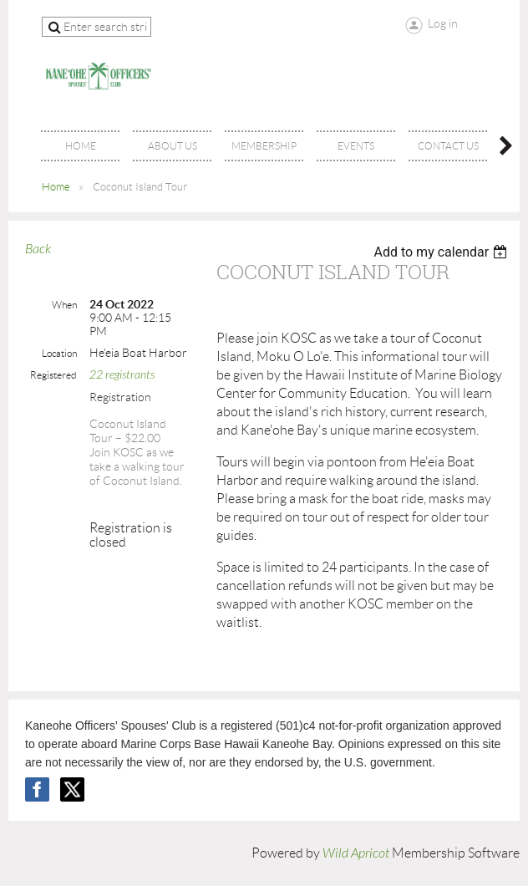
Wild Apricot (355, 853)
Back (38, 249)
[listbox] (442, 252)
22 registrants (122, 375)
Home (56, 187)
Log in (443, 23)
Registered (53, 374)
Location (59, 353)
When (64, 304)
